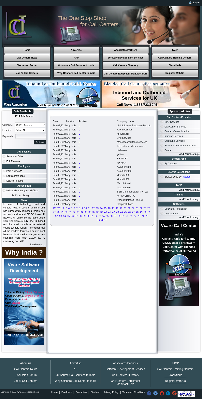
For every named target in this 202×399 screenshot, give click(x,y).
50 (145, 212)
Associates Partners (125, 50)
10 (85, 208)
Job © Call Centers (25, 380)
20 (125, 208)
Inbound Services (174, 136)
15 (105, 208)
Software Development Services (125, 57)
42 (113, 212)
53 (60, 216)
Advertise (76, 50)
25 (144, 208)
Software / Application (176, 208)
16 (109, 208)
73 (138, 216)
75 (146, 216)
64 (103, 216)
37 (94, 212)
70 (127, 216)
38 (97, 212)
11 (89, 208)
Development (172, 213)
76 (98, 220)
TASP (175, 50)
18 (117, 208)
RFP (76, 57)
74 (142, 216)
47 (133, 212)
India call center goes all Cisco (22, 190)
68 (119, 216)
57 (76, 216)
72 (135, 216)
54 (64, 216)
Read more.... (37, 244)
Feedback (66, 392)
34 (81, 212)
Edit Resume (13, 161)
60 (88, 216)
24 (140, 208)
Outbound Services (175, 141)
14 (101, 208)
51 (149, 212)
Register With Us (175, 73)
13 (97, 208)
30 (66, 212)
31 (70, 212)
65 (107, 216)
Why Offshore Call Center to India (76, 73)
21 (129, 208)
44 (121, 212)
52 (56, 216)
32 (74, 212)
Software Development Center (180, 145)
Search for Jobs (14, 156)
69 (123, 216)
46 (129, 212)
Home (27, 50)
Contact (169, 150)
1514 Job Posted (24, 116)
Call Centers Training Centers (174, 57)
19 (121, 208)
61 (92, 216)
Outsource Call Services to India (76, 65)
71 (131, 216)
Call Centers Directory (125, 65)
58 (80, 216)
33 (78, 212)
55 (68, 216)
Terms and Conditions (133, 392)
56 (72, 216)
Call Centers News (27, 57)
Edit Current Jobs (15, 176)
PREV (56, 208)
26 (148, 208)
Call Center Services (175, 126)
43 (117, 212)
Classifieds (175, 65)
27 (54, 212)
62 (96, 216)
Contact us (81, 392)
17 (113, 208)
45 (125, 212)
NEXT (103, 220)
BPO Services (172, 122)
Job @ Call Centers (27, 73)
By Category (171, 163)
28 (58, 212)
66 (111, 216)
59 (84, 216)
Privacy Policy (111, 392)
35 (86, 212)
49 (141, 212)
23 (137, 208)
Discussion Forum (27, 65)
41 (109, 212)
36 (90, 212)
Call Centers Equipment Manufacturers (125, 73)
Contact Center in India (177, 131)
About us (25, 363)
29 (62, 212)
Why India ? (24, 252)
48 (137, 212)
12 (93, 208)
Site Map (95, 392)
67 (115, 216)
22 (133, 208)
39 (101, 212)
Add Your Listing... (21, 195)
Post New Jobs (14, 171)
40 (105, 212)
